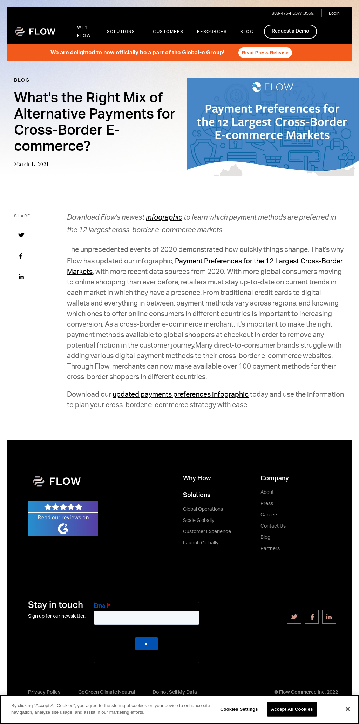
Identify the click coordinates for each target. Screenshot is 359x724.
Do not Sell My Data (175, 692)
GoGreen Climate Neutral (106, 692)
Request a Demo (290, 31)
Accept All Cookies (292, 709)
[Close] (347, 709)
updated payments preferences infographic (181, 394)
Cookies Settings (239, 709)
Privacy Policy (44, 692)
